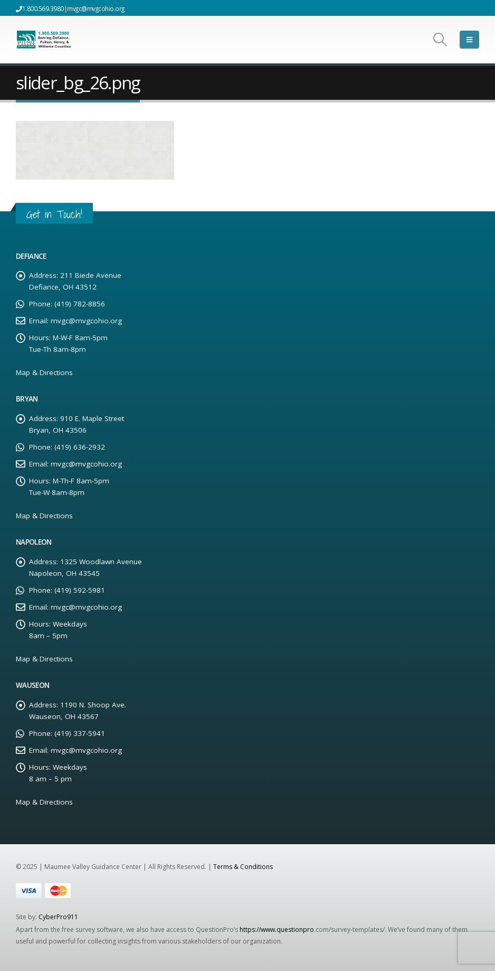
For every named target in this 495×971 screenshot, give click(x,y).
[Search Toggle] (440, 39)
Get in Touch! (54, 214)
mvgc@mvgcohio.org (96, 8)
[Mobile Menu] (469, 40)
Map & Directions (44, 372)
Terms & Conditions (243, 866)
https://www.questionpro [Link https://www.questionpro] (277, 929)
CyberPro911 (58, 916)
